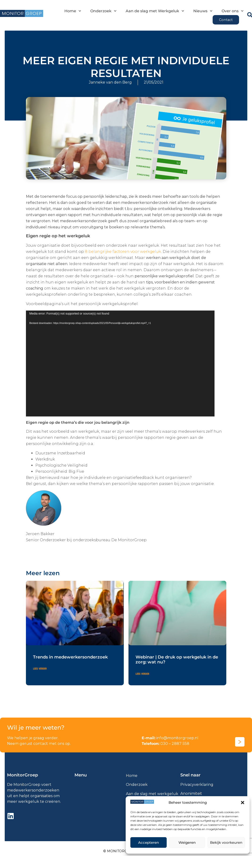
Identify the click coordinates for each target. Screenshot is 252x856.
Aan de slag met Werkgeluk (155, 11)
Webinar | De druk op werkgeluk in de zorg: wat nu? (177, 659)
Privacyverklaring (196, 784)
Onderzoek (103, 11)
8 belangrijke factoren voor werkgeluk (123, 251)
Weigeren (187, 842)
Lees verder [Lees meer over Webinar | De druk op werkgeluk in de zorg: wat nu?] (142, 673)
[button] (242, 802)
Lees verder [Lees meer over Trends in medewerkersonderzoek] (40, 668)
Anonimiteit (191, 793)
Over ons (233, 11)
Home (72, 11)
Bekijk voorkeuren (226, 842)
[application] (120, 363)
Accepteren (148, 842)
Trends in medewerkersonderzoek (70, 657)
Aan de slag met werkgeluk (152, 793)
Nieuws (202, 11)
